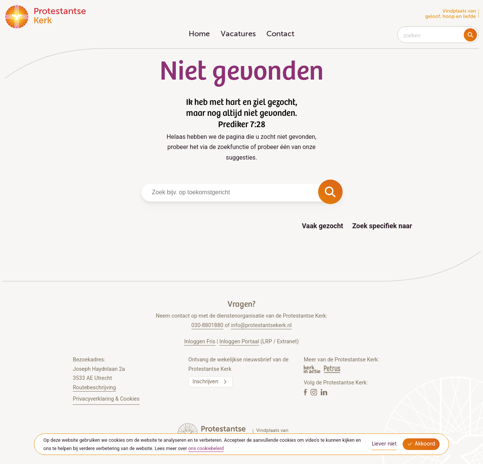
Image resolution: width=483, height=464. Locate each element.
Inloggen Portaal (239, 341)
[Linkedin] (324, 392)
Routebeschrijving (94, 387)
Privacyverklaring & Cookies (106, 399)
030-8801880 (207, 325)
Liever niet (384, 444)
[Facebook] (306, 392)
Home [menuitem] (199, 34)
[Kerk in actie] (312, 369)
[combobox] (438, 34)
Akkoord (421, 444)
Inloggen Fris (199, 341)
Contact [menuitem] (280, 34)
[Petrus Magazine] (332, 369)
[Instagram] (314, 392)
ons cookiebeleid (206, 448)
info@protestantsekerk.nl (261, 325)
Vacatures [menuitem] (238, 34)
